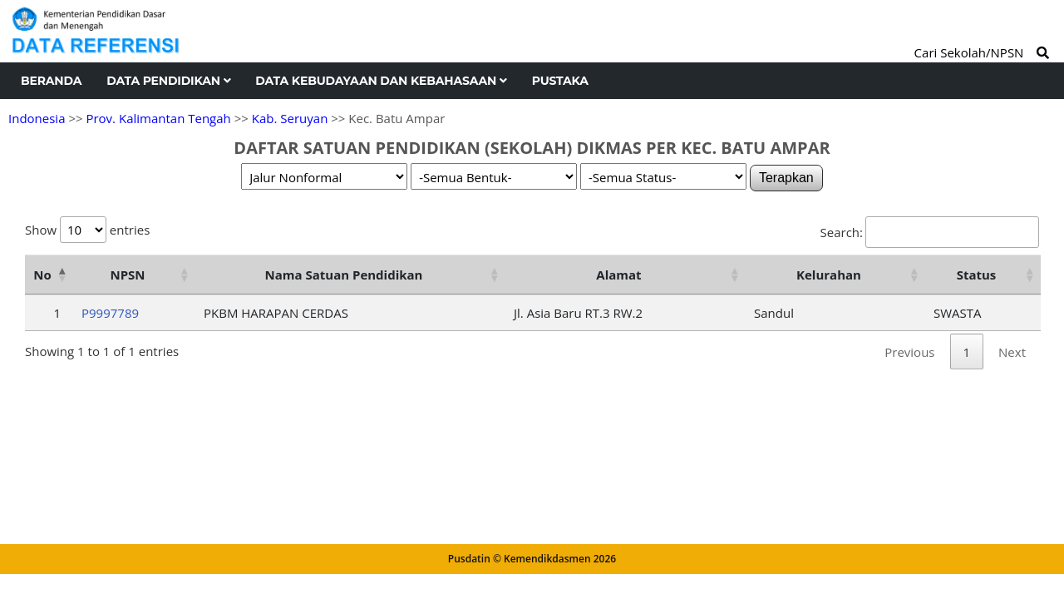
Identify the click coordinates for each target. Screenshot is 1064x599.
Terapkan (786, 178)
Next (1012, 352)
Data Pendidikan (168, 80)
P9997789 (110, 312)
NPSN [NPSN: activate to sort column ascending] (127, 274)
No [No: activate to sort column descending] (42, 274)
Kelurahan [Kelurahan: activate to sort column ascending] (828, 274)
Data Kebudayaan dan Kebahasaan (380, 80)
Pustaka (560, 80)
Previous (909, 352)
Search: (929, 232)
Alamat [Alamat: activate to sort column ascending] (618, 274)
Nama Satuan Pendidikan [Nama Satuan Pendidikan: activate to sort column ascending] (344, 274)
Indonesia (36, 118)
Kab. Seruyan (290, 118)
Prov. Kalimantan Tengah (158, 118)
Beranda (51, 80)
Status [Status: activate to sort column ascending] (977, 274)
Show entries (87, 229)
